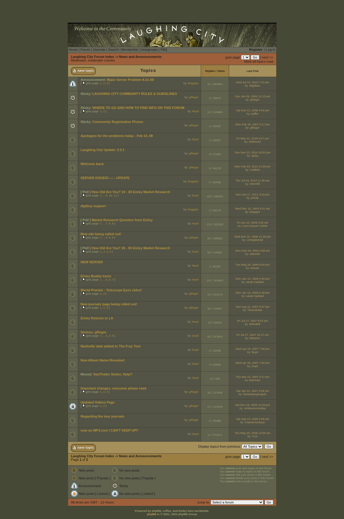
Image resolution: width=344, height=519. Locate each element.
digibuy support (93, 206)
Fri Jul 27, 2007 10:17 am (252, 334)
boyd (195, 111)
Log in (270, 49)
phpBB (151, 514)
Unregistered (255, 239)
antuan (255, 267)
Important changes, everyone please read (113, 388)
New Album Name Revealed (102, 360)
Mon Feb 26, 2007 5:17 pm (252, 124)
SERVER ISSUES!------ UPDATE (105, 178)
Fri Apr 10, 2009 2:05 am (253, 222)
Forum (85, 49)
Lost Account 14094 (254, 225)
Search (113, 49)
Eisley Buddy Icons (96, 276)
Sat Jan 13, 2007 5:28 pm (252, 390)
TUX (255, 436)
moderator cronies (101, 60)
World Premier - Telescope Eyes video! (111, 290)
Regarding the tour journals (102, 416)
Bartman (254, 380)
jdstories (254, 338)
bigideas (254, 85)
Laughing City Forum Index (92, 56)
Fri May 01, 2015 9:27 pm (252, 138)
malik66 (255, 169)
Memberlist (129, 49)
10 (110, 195)
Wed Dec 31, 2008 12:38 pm (253, 236)
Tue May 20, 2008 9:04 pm (252, 264)
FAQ (164, 49)
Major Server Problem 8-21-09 (130, 79)
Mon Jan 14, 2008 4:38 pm (252, 292)
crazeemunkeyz (255, 422)
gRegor (193, 97)
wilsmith (255, 183)
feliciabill (254, 324)
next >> (267, 57)
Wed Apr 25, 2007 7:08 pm (253, 348)
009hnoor (255, 141)
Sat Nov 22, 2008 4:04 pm (252, 110)
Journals (99, 49)
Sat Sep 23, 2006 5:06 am (252, 419)
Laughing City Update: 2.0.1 (102, 150)
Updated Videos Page (98, 402)
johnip (255, 197)
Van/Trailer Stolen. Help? (112, 374)
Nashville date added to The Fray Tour (111, 346)
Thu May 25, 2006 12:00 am (253, 433)
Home (73, 49)
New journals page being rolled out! (109, 304)
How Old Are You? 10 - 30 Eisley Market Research (131, 192)
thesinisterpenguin (254, 394)
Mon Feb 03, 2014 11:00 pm (253, 166)
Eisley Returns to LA (97, 318)
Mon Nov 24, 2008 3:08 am (252, 250)
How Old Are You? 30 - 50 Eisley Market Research (131, 248)
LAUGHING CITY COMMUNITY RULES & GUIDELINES (134, 94)
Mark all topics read (258, 61)
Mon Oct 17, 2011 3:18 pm (253, 194)
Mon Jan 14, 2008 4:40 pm (252, 278)
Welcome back (92, 164)
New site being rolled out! (101, 234)
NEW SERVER (92, 262)
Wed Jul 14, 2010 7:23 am (252, 82)
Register (256, 49)
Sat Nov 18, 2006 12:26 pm (252, 404)
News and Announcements (140, 56)
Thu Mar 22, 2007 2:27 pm (252, 376)
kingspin (193, 83)
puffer (254, 113)
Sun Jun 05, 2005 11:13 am (252, 96)
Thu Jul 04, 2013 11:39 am (252, 180)
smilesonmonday (255, 408)
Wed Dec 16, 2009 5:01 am (252, 208)
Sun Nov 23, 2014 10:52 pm (252, 152)
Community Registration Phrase (117, 122)
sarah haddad (255, 282)
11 (115, 195)
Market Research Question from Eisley (122, 220)
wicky (255, 155)
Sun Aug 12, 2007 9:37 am (253, 306)
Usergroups (149, 49)
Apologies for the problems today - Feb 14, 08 (117, 136)
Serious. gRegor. (94, 332)
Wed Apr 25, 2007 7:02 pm (253, 362)
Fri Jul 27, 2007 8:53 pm (252, 320)
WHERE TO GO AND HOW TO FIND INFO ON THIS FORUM (138, 108)
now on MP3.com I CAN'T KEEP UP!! (109, 430)
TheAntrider (254, 310)
